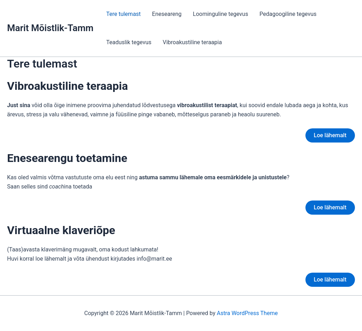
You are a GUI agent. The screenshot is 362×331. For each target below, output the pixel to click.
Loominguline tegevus (220, 14)
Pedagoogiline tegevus (287, 14)
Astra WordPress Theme (247, 313)
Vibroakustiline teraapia (192, 42)
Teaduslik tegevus (128, 42)
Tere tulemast (123, 14)
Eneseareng (166, 14)
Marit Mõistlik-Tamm (50, 28)
